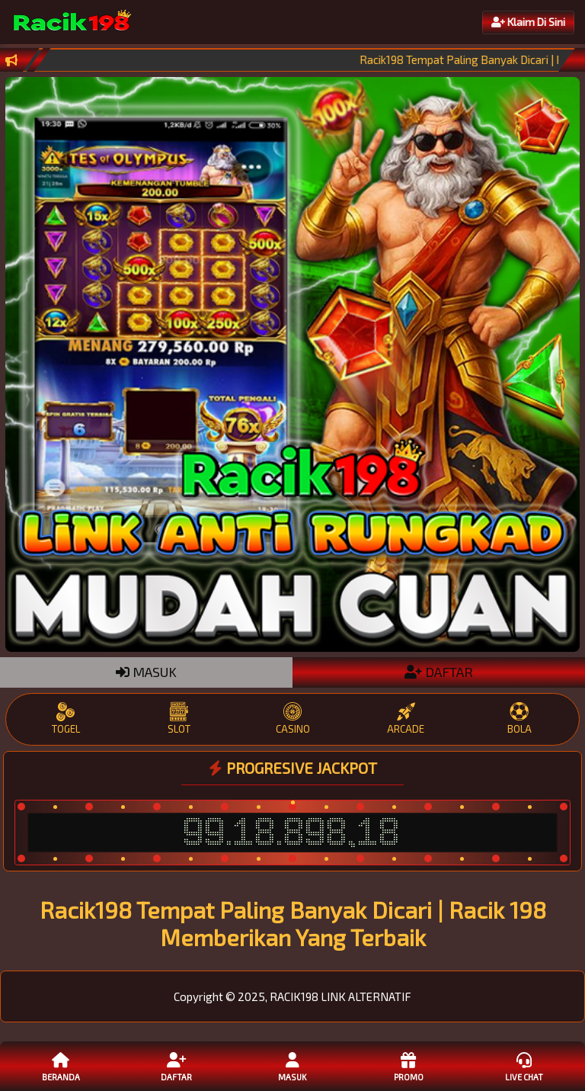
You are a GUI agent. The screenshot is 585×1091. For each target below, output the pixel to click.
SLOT (179, 718)
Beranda (60, 1066)
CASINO (293, 718)
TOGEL (66, 718)
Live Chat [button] (524, 1066)
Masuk (292, 1066)
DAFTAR (438, 671)
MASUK (146, 671)
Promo (408, 1066)
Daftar (176, 1066)
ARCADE (405, 718)
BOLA (519, 718)
